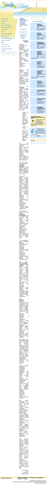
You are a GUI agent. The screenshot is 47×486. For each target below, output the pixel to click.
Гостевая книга (5, 44)
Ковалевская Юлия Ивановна (41, 43)
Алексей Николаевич (40, 82)
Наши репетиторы (38, 21)
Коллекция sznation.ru (6, 33)
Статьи (3, 23)
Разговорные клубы (6, 27)
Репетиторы (4, 29)
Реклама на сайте (5, 46)
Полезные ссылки (5, 40)
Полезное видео (5, 36)
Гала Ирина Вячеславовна (40, 107)
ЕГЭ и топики (4, 38)
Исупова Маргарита (39, 34)
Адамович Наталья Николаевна (40, 52)
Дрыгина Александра (40, 25)
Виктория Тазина (41, 98)
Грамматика (4, 21)
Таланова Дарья (41, 90)
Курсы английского (6, 25)
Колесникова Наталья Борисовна (40, 72)
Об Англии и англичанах (24, 21)
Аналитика (22, 22)
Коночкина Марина (39, 62)
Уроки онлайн (4, 18)
